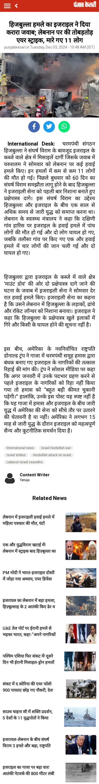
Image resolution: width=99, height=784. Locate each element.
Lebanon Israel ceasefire (25, 462)
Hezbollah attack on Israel (52, 455)
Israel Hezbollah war (56, 448)
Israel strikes (16, 455)
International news (20, 448)
